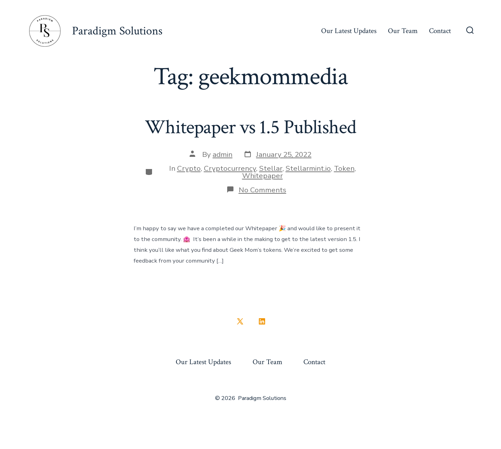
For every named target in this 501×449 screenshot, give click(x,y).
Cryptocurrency (230, 168)
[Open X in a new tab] (240, 321)
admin (222, 154)
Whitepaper (262, 176)
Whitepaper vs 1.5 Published (250, 127)
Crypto (189, 168)
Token (344, 168)
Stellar (271, 168)
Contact (440, 30)
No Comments (262, 190)
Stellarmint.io (308, 168)
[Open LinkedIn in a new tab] (262, 321)
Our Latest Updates (348, 30)
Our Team (403, 30)
